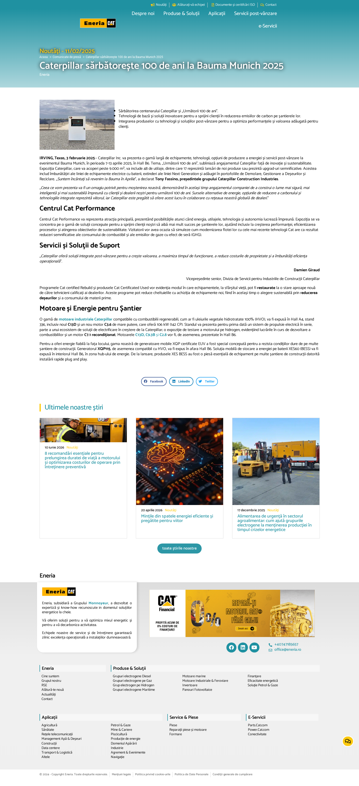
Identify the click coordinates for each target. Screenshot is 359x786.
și (151, 335)
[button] (156, 18)
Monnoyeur (98, 603)
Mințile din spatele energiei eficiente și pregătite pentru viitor (177, 518)
